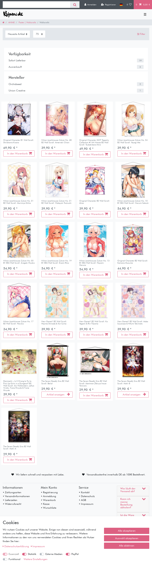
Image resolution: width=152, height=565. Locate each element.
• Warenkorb (48, 500)
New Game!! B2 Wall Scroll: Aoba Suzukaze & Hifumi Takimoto (132, 322)
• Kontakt (84, 492)
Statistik (32, 554)
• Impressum (86, 503)
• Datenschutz (87, 496)
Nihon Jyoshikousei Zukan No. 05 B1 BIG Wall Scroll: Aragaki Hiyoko (19, 262)
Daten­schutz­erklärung (16, 546)
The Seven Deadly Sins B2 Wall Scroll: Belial (55, 382)
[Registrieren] (108, 4)
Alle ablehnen (126, 545)
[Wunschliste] (129, 4)
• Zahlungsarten (12, 492)
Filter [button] (141, 34)
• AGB (82, 500)
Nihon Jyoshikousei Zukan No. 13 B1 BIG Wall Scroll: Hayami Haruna (94, 263)
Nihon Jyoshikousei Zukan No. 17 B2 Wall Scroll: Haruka (18, 322)
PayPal (75, 554)
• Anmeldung (48, 496)
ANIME (11, 22)
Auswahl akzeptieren (126, 538)
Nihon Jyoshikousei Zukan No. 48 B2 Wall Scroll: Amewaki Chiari (56, 141)
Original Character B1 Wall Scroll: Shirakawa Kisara (18, 141)
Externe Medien (53, 554)
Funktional (14, 559)
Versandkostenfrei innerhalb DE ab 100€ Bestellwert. (116, 474)
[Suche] (74, 4)
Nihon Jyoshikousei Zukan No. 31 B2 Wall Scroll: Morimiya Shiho (18, 202)
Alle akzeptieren (127, 530)
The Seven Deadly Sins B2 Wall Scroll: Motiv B (131, 382)
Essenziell (14, 554)
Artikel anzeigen (58, 394)
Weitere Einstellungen (35, 559)
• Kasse (45, 503)
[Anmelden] (90, 4)
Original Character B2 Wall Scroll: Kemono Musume (132, 262)
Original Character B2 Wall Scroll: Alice (94, 202)
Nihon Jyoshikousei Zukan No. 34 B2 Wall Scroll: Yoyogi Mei (132, 141)
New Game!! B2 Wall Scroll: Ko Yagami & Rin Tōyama (93, 322)
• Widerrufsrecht (12, 503)
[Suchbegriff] (36, 4)
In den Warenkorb (19, 153)
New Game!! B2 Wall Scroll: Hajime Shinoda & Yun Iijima (54, 322)
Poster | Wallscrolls (27, 22)
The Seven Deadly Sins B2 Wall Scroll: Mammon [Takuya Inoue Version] (93, 383)
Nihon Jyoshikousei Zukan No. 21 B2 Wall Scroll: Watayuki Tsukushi (56, 202)
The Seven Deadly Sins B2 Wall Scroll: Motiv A (17, 447)
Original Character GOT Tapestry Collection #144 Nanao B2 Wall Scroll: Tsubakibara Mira (94, 142)
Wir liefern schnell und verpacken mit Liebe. (40, 474)
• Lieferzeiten (10, 500)
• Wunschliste (48, 507)
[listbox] (57, 119)
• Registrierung (49, 492)
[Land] (121, 4)
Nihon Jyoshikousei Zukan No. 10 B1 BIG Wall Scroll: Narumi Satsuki (133, 202)
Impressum (38, 546)
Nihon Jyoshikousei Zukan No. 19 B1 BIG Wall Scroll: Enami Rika (56, 262)
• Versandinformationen (16, 496)
